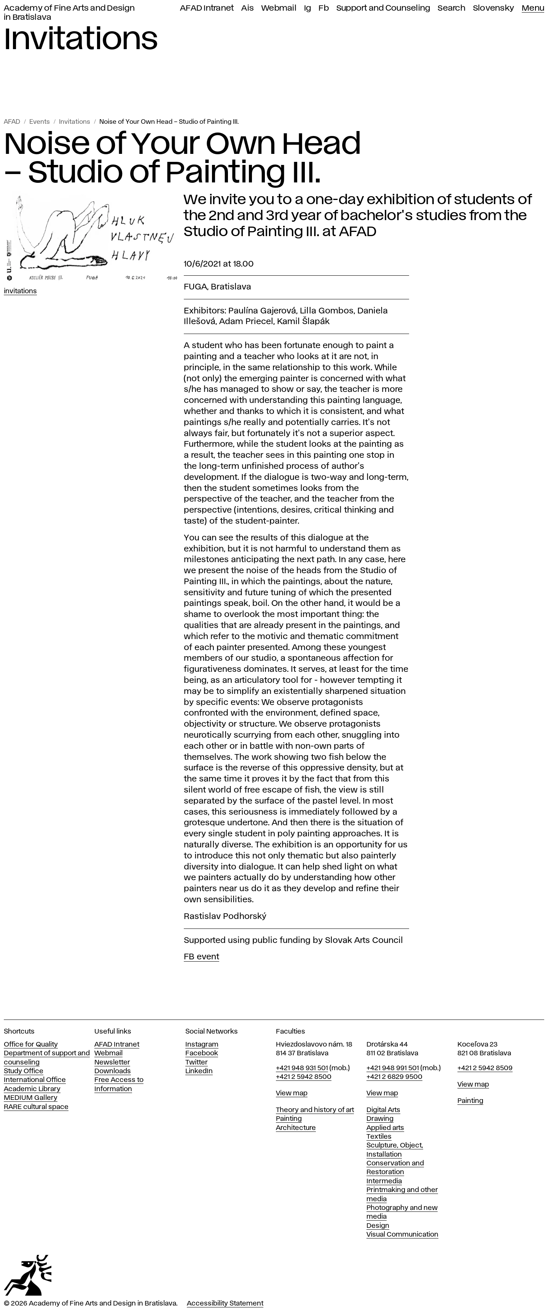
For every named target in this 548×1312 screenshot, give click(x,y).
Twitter (196, 1063)
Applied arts (385, 1128)
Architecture (296, 1128)
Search (451, 8)
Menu (533, 8)
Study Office (23, 1071)
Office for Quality (31, 1045)
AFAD (12, 122)
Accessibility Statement (225, 1304)
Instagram (201, 1045)
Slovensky (493, 8)
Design (377, 1226)
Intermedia (384, 1181)
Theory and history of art (315, 1110)
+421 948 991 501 (392, 1068)
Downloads (112, 1071)
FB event (201, 957)
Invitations (74, 122)
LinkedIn (199, 1071)
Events (39, 122)
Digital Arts (383, 1110)
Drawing (379, 1119)
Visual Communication (402, 1235)
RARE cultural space (36, 1107)
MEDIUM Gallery (30, 1098)
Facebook (201, 1053)
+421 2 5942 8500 (303, 1077)
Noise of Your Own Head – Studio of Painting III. (169, 122)
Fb (324, 8)
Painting (289, 1119)
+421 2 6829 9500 (394, 1077)
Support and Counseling (383, 8)
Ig (307, 8)
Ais (247, 8)
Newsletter (112, 1063)
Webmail (278, 8)
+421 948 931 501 (302, 1068)
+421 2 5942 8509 (485, 1068)
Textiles (379, 1137)
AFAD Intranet (207, 8)
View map (291, 1093)
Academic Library (32, 1089)
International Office (35, 1080)
